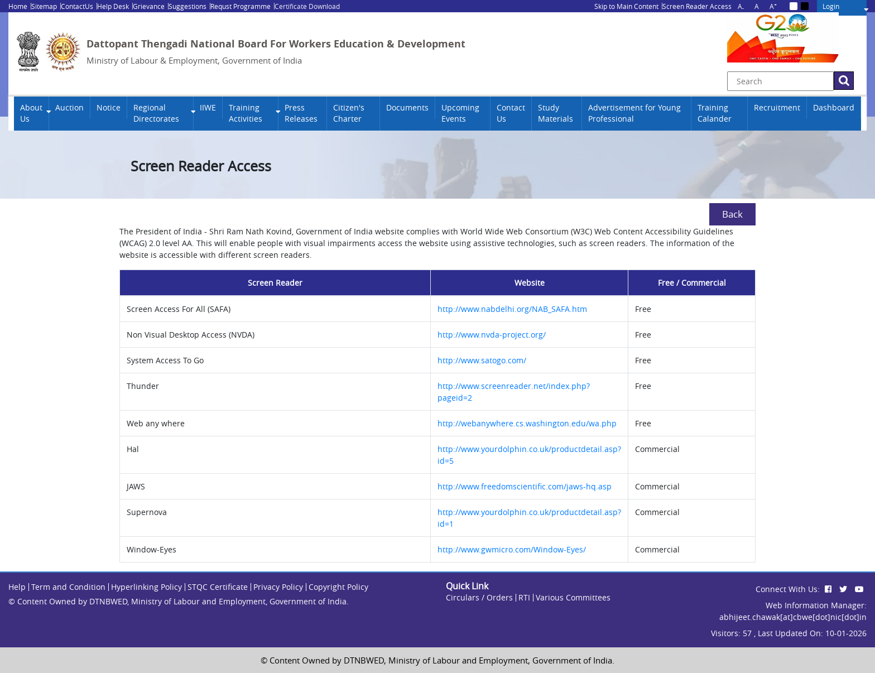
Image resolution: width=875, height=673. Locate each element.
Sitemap (44, 6)
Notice (109, 108)
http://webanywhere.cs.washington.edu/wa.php (527, 423)
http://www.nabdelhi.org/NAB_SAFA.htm (512, 309)
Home (17, 6)
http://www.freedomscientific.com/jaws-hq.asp (525, 486)
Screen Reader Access (697, 6)
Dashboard (833, 108)
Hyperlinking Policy (146, 586)
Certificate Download (307, 6)
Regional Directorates (156, 113)
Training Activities (245, 113)
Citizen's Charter (348, 113)
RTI (524, 597)
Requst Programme (240, 6)
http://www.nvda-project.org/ (492, 334)
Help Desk (113, 6)
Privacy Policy (278, 586)
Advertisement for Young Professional (634, 113)
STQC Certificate (218, 586)
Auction (69, 108)
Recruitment (777, 108)
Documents (407, 108)
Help (17, 586)
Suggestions (187, 6)
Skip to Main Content (626, 6)
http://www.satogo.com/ (482, 360)
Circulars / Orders (479, 597)
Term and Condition (68, 586)
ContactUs (77, 6)
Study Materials (555, 113)
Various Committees (573, 597)
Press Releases (301, 113)
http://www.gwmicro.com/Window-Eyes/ (512, 549)
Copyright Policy (338, 586)
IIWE (208, 108)
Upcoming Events (460, 113)
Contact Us (511, 113)
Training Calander (715, 113)
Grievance (149, 6)
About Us (31, 113)
